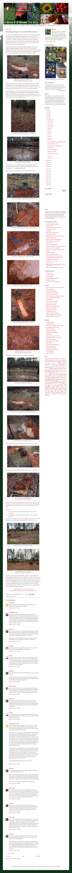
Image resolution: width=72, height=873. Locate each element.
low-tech (58, 383)
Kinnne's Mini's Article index (52, 301)
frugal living (63, 377)
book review (63, 368)
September (50, 126)
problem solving (59, 386)
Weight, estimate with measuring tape (53, 314)
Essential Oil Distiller (50, 329)
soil (9, 596)
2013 (47, 176)
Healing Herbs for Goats (51, 330)
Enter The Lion (50, 147)
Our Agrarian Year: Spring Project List (55, 145)
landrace (54, 383)
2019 (47, 164)
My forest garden (22, 572)
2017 (47, 168)
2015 (47, 172)
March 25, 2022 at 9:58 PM (14, 783)
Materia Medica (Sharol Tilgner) (52, 341)
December (50, 119)
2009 (47, 185)
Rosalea (10, 788)
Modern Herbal (49, 342)
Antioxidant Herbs (50, 322)
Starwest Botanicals (50, 353)
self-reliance (49, 389)
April (49, 136)
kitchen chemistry (58, 382)
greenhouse (52, 380)
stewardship (47, 392)
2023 (47, 116)
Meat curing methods (50, 280)
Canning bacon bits (50, 274)
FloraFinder (48, 230)
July (49, 130)
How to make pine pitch (51, 339)
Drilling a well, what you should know (54, 227)
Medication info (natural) (51, 304)
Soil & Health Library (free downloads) (54, 256)
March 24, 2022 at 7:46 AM (14, 608)
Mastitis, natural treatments (51, 302)
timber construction (57, 392)
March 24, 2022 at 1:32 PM (14, 666)
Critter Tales (47, 361)
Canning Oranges (49, 276)
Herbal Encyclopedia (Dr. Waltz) (52, 335)
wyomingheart (12, 612)
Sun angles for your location (52, 261)
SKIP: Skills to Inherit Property (52, 254)
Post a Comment (10, 853)
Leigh (19, 590)
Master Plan (16, 25)
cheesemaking (48, 371)
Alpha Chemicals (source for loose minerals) (55, 287)
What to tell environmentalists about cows (54, 267)
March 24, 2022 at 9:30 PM (14, 719)
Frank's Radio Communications (52, 232)
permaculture (60, 385)
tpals (10, 645)
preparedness (48, 386)
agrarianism (61, 364)
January (49, 158)
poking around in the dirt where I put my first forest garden (26, 42)
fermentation (53, 376)
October (49, 124)
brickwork (56, 370)
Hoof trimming (49, 299)
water (15, 596)
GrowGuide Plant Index (51, 234)
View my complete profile (50, 41)
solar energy (60, 391)
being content (62, 367)
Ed (9, 655)
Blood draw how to (50, 289)
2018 (47, 166)
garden (49, 379)
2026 (47, 110)
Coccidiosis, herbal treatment (52, 292)
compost (51, 373)
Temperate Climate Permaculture (52, 259)
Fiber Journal (33, 25)
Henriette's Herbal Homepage (52, 332)
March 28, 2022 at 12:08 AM (14, 829)
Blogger (58, 866)
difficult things (52, 374)
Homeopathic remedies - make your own (54, 337)
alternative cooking (48, 365)
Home (5, 25)
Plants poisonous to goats (51, 308)
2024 (47, 114)
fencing (46, 376)
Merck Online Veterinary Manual (52, 241)
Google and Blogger (49, 217)
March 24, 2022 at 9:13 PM (14, 708)
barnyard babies (62, 365)
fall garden (61, 374)
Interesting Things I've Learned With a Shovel (23, 589)
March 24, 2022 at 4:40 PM (14, 694)
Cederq (10, 817)
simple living (56, 389)
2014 (47, 174)
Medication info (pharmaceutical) (53, 306)
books (49, 370)
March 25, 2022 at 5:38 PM (14, 764)
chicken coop (58, 371)
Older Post (38, 856)
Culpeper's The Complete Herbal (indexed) (54, 325)
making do (64, 383)
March (49, 138)
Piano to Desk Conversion (52, 143)
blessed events (53, 368)
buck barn (63, 370)
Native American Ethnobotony (52, 344)
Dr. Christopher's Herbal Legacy (52, 327)
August (49, 128)
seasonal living (62, 388)
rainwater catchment (50, 388)
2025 (47, 112)
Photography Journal (42, 25)
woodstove (54, 393)
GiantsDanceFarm (13, 723)
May (49, 134)
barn (54, 365)
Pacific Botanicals (49, 351)
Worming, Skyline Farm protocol (52, 316)
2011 (47, 180)
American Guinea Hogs (60, 360)
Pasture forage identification (52, 244)
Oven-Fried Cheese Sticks (52, 153)
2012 (47, 178)
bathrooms (47, 367)
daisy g (10, 602)
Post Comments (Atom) (16, 858)
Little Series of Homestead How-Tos (59, 361)
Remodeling (22, 25)
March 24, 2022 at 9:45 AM (14, 624)
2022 (47, 118)
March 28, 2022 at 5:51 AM (14, 850)
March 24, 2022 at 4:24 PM (14, 681)
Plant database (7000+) (50, 252)
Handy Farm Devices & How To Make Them (55, 236)
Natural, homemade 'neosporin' (52, 349)
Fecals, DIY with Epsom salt (52, 294)
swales (12, 596)
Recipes (27, 25)
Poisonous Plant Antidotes (51, 309)
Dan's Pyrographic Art (52, 25)
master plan (50, 385)
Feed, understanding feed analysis (53, 297)
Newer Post (8, 856)
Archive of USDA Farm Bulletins (53, 224)
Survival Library (49, 262)
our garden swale (25, 86)
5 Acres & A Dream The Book (51, 358)
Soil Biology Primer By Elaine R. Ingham (54, 257)
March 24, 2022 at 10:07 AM (14, 641)
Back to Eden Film (50, 225)
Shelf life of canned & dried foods (53, 281)
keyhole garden (49, 382)
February (49, 156)
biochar (46, 368)
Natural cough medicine (51, 346)
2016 (47, 170)
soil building (63, 389)
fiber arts (60, 376)
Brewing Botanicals (50, 324)
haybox (59, 380)
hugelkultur (64, 380)
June (49, 132)
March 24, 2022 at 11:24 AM (14, 651)
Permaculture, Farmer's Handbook (53, 247)
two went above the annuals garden (22, 50)
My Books (59, 25)
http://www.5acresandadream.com (29, 590)
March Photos (50, 139)
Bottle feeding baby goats (51, 290)
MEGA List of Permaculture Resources (54, 239)
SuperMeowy (54, 364)
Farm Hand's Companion (51, 229)
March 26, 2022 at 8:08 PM (14, 812)
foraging (56, 377)
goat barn (58, 379)
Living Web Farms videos (51, 237)
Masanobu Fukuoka (51, 362)
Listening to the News (51, 151)
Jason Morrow (48, 866)
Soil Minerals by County (51, 311)
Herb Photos (48, 334)
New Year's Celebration (52, 149)
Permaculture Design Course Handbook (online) (56, 246)
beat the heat (55, 367)
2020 (47, 162)
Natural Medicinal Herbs (51, 347)
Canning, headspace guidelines (52, 278)
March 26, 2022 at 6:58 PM (14, 798)
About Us (10, 25)
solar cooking (50, 391)
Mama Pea (11, 686)
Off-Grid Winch (49, 242)
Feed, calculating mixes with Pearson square (55, 296)
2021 (47, 160)
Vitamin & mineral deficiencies (52, 313)
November (50, 121)
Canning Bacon (49, 273)
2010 (47, 183)
